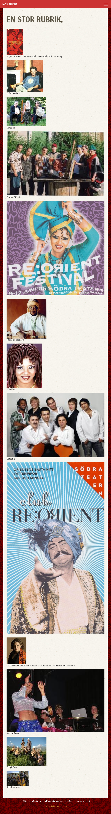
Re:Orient (9, 4)
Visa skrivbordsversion (57, 806)
